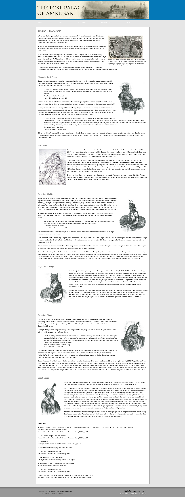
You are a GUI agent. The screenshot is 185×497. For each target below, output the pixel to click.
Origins (127, 22)
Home (40, 22)
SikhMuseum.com (54, 491)
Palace (60, 22)
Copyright (60, 493)
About (47, 493)
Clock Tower (82, 22)
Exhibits (41, 493)
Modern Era (105, 22)
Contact (53, 493)
